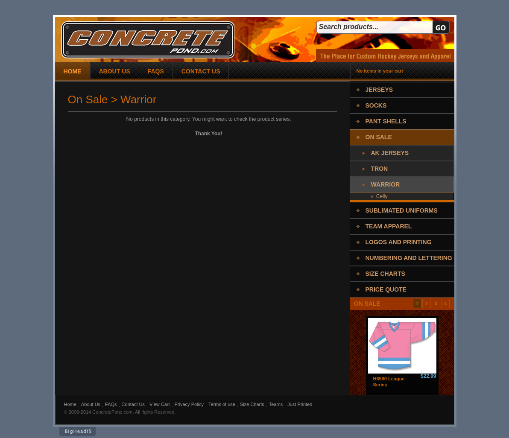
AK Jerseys (390, 152)
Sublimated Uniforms (402, 210)
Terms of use (221, 404)
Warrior (385, 184)
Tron (379, 168)
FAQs (111, 404)
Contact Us (133, 404)
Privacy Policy (189, 404)
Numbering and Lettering (409, 257)
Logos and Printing (399, 242)
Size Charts (385, 273)
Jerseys (379, 89)
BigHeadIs (77, 431)
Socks (376, 105)
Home (70, 404)
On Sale (379, 137)
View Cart (159, 404)
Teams (276, 404)
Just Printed (299, 404)
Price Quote (386, 289)
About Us (90, 404)
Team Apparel (389, 226)
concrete (147, 39)
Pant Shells (386, 121)
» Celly (379, 196)
